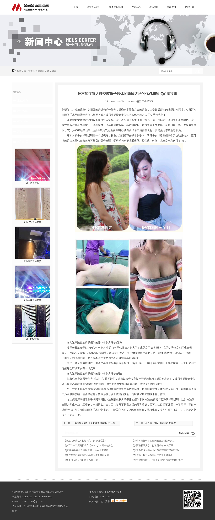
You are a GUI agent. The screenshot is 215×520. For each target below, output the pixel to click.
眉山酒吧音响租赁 (32, 261)
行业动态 (23, 110)
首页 (76, 7)
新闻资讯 (171, 7)
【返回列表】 (184, 433)
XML (108, 496)
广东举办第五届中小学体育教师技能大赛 (88, 455)
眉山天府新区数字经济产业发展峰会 (154, 455)
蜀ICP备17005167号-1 (109, 491)
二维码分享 (147, 101)
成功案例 (153, 7)
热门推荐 (23, 141)
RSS (102, 496)
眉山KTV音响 (32, 339)
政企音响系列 (116, 7)
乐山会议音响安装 (32, 300)
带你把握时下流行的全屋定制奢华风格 (155, 440)
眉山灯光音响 (32, 183)
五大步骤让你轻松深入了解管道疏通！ (87, 440)
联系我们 (189, 7)
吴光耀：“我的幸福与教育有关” (160, 423)
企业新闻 (23, 100)
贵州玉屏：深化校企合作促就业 (84, 460)
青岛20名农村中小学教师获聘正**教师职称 (157, 450)
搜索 (197, 71)
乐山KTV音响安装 (32, 222)
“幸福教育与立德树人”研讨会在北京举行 (88, 450)
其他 (20, 131)
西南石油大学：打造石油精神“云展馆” (155, 445)
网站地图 (93, 496)
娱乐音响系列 (93, 7)
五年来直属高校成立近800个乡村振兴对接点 (90, 445)
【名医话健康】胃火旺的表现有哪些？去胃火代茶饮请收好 (101, 423)
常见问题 (51, 71)
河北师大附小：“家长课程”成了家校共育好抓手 (159, 460)
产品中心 (135, 7)
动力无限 (105, 501)
